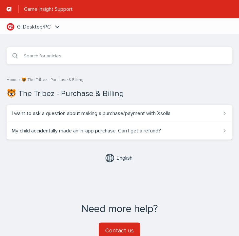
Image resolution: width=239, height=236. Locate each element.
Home (12, 79)
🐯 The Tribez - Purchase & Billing (53, 79)
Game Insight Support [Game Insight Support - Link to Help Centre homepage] (48, 9)
